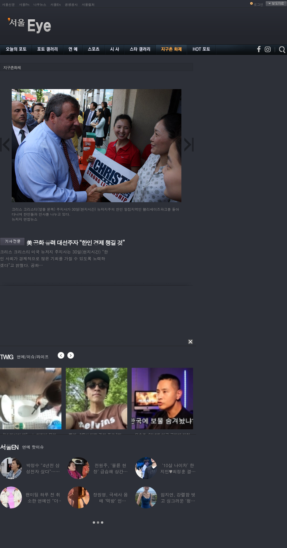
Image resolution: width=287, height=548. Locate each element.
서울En (55, 4)
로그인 (258, 4)
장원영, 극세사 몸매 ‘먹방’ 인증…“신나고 (110, 500)
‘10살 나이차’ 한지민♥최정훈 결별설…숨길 (178, 471)
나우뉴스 (39, 4)
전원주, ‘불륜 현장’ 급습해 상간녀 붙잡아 (110, 471)
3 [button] (102, 522)
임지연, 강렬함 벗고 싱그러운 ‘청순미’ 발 (178, 500)
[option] (30, 397)
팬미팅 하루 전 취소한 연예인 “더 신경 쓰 (42, 500)
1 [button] (94, 522)
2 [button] (98, 522)
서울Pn (24, 4)
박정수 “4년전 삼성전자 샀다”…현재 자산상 (43, 471)
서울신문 (8, 4)
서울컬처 (88, 4)
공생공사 (71, 4)
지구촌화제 (12, 67)
